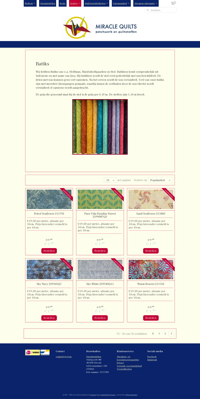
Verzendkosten (124, 368)
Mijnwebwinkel (131, 394)
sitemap (93, 394)
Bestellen (49, 250)
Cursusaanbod (121, 3)
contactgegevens (64, 355)
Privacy (120, 361)
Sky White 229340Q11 (100, 283)
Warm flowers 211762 (150, 283)
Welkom (30, 3)
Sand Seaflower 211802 (150, 212)
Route (62, 3)
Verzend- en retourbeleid (129, 365)
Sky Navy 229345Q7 (49, 283)
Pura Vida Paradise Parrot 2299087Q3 (100, 214)
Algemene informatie (146, 3)
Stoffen (75, 3)
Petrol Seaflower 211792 (49, 212)
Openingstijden (47, 3)
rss (98, 394)
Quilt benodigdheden (96, 3)
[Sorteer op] (160, 179)
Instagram (152, 358)
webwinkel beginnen (108, 394)
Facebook (152, 355)
